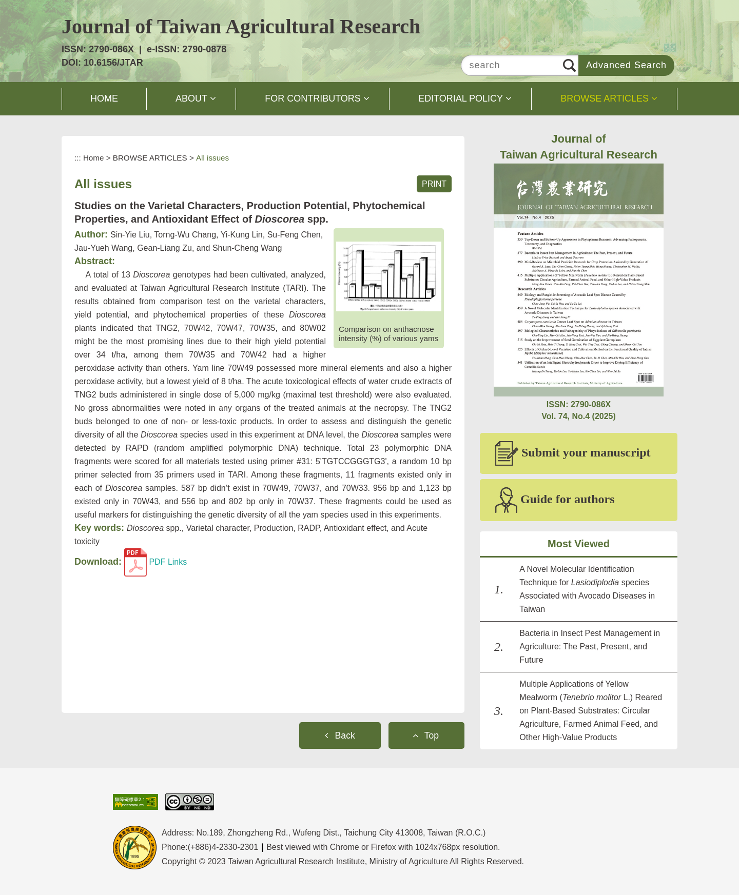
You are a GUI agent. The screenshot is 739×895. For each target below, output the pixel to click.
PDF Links (155, 562)
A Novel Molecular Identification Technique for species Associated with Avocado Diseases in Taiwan (587, 589)
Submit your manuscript (573, 453)
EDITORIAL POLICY (460, 98)
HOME (104, 98)
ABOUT (191, 98)
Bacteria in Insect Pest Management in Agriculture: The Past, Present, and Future (589, 646)
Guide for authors (555, 500)
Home (93, 157)
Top (431, 735)
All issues (212, 157)
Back (345, 735)
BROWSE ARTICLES (604, 98)
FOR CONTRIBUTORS (313, 98)
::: (77, 157)
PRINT (434, 184)
